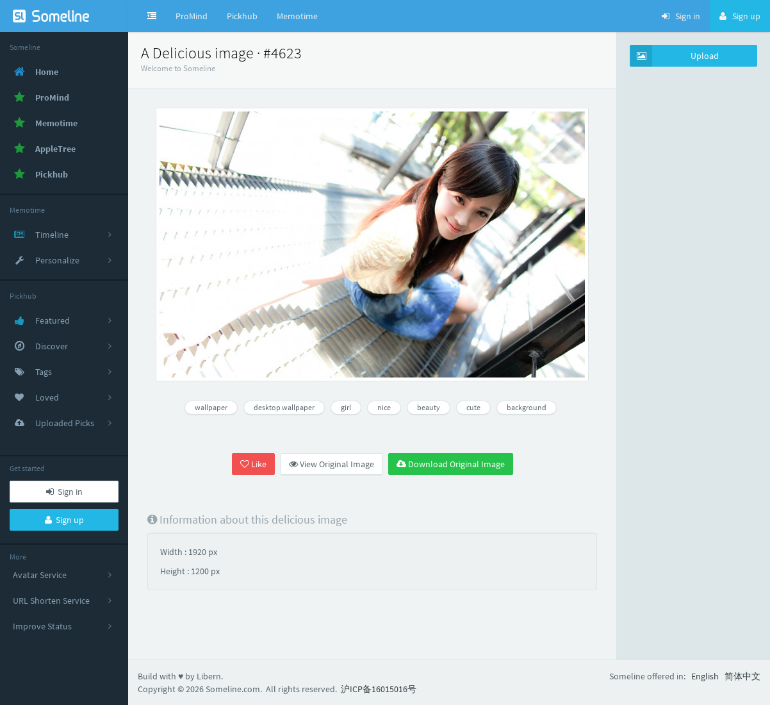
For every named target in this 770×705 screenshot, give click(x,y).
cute (473, 407)
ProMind (192, 16)
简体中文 (742, 676)
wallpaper (211, 407)
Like (253, 464)
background (526, 407)
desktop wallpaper (284, 407)
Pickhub (242, 16)
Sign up (64, 520)
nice (384, 407)
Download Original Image (451, 464)
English (705, 676)
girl (346, 407)
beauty (428, 407)
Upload (674, 56)
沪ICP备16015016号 (378, 689)
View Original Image (331, 464)
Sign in (64, 491)
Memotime (297, 16)
